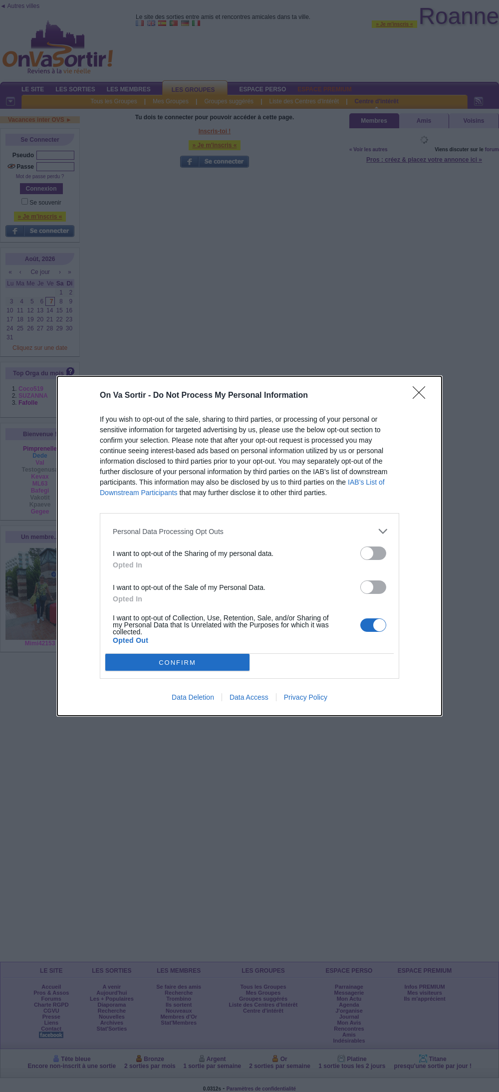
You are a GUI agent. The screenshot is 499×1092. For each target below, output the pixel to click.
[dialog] (249, 546)
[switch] (373, 553)
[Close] (422, 395)
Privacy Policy (305, 697)
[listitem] (249, 531)
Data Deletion (193, 697)
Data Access (249, 697)
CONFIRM (177, 662)
